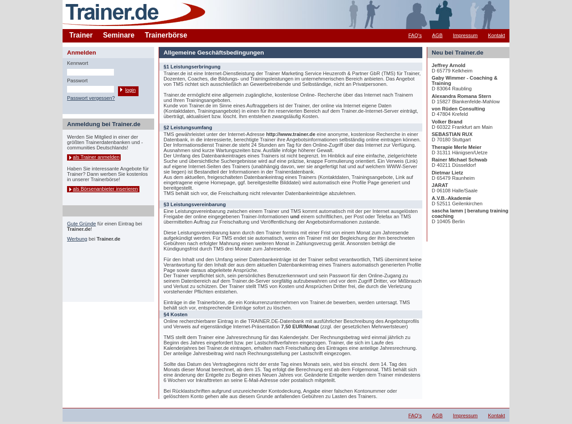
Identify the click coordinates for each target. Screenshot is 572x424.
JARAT (440, 185)
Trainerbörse (166, 35)
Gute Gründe (81, 223)
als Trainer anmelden (96, 157)
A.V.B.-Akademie (451, 198)
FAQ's (415, 35)
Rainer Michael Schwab (459, 159)
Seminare (119, 35)
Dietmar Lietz (447, 172)
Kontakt (496, 35)
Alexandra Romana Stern (461, 96)
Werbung (77, 239)
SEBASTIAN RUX (452, 134)
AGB (437, 35)
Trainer (81, 35)
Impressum (465, 35)
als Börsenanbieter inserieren (105, 188)
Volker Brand (447, 121)
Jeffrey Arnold (448, 65)
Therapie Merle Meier (456, 147)
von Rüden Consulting (458, 108)
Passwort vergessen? (91, 98)
